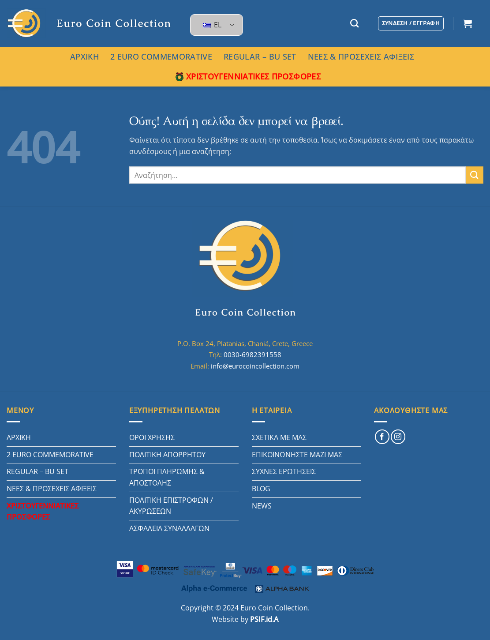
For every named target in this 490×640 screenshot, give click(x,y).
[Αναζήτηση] (354, 23)
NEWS (262, 506)
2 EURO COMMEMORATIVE (161, 56)
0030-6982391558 (252, 354)
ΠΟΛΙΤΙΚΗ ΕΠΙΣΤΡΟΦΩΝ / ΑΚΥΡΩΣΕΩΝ (171, 505)
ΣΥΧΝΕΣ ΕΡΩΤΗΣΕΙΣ (284, 471)
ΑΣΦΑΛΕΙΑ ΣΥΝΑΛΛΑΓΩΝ (169, 528)
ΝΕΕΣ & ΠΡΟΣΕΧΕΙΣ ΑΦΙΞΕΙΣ (361, 56)
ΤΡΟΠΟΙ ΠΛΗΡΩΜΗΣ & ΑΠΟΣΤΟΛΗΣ (167, 477)
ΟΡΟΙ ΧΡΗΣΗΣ (152, 437)
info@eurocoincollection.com (255, 365)
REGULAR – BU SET (260, 56)
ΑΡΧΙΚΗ (84, 56)
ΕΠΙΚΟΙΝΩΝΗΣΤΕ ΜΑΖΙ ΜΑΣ (297, 454)
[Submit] (474, 175)
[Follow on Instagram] (398, 436)
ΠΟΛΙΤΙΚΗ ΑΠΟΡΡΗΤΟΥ (167, 454)
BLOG (261, 488)
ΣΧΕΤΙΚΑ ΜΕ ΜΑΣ (279, 437)
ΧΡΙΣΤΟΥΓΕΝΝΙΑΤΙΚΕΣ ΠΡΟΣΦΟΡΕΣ (248, 76)
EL (212, 25)
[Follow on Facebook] (382, 436)
